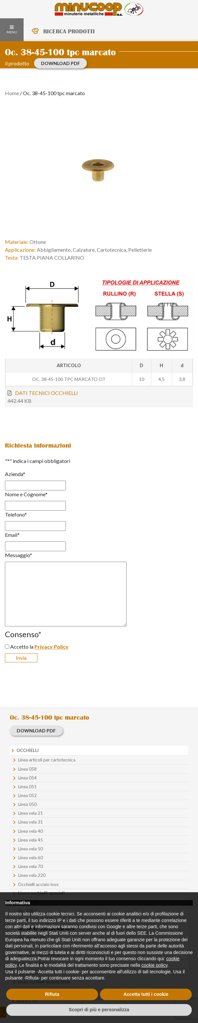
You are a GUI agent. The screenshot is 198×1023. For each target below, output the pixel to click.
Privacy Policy (51, 646)
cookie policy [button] (154, 965)
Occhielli (27, 750)
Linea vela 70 (30, 866)
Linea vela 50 (30, 848)
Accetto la (39, 646)
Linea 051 (27, 786)
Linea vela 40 (30, 831)
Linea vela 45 (30, 840)
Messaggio (18, 555)
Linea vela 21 (30, 813)
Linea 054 (27, 777)
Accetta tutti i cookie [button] (146, 994)
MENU (12, 30)
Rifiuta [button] (52, 994)
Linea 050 (27, 804)
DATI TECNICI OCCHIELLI (46, 393)
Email (12, 535)
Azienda (15, 474)
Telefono (16, 514)
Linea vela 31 (30, 822)
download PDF (60, 63)
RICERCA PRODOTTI (69, 31)
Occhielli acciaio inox (38, 884)
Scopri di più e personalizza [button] (99, 1009)
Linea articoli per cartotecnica (46, 759)
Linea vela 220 (32, 875)
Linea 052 (27, 795)
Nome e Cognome (26, 494)
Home (12, 93)
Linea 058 (27, 769)
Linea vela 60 (30, 857)
